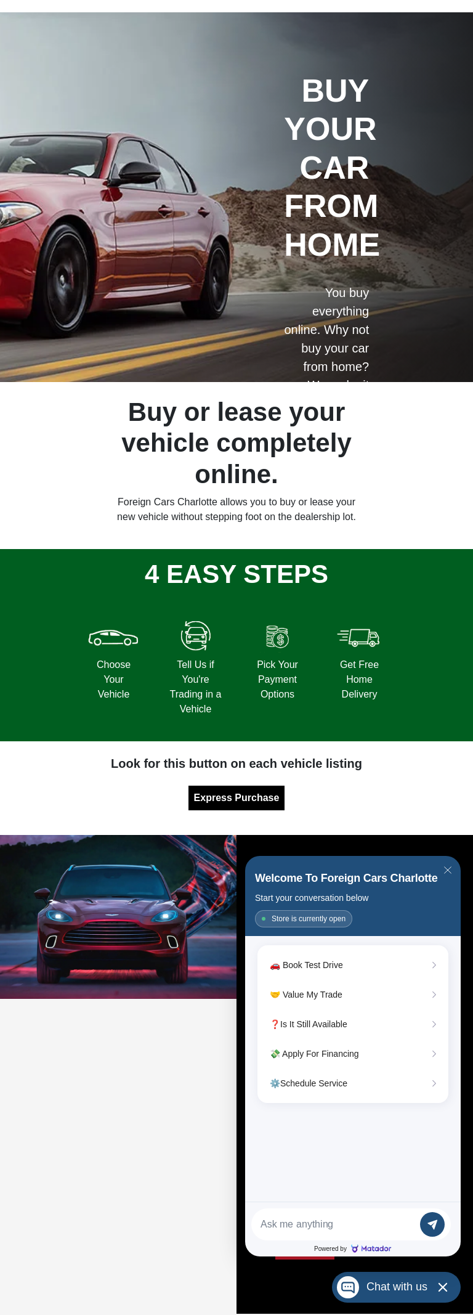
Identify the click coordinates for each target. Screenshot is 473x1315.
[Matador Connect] (353, 1056)
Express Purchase (237, 797)
